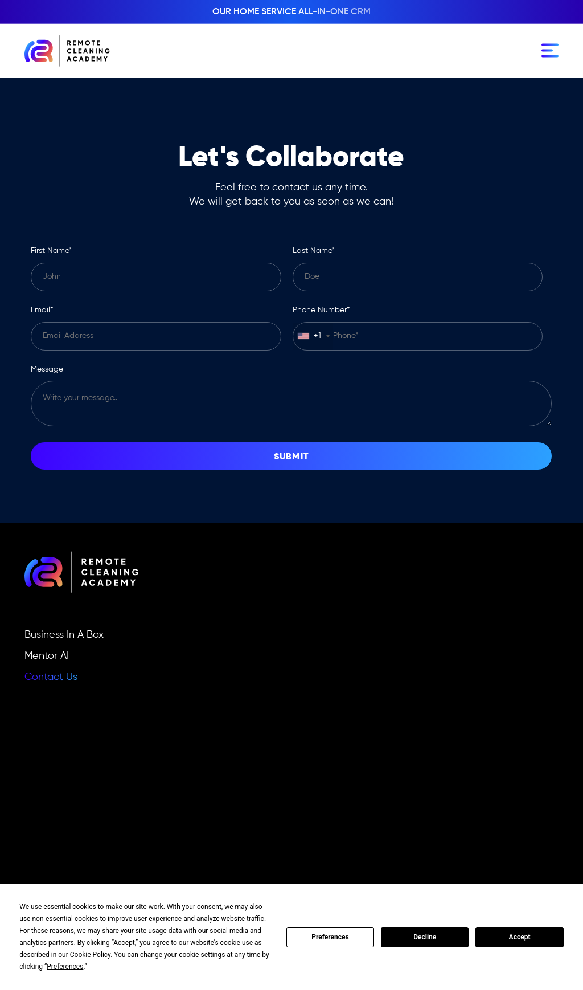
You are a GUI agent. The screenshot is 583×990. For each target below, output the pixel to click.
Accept (520, 937)
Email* (42, 310)
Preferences (330, 937)
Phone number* (321, 310)
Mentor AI (46, 656)
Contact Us (50, 677)
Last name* (314, 251)
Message (47, 369)
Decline (424, 937)
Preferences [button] (65, 967)
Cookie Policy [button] (90, 955)
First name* (51, 251)
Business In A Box (64, 635)
